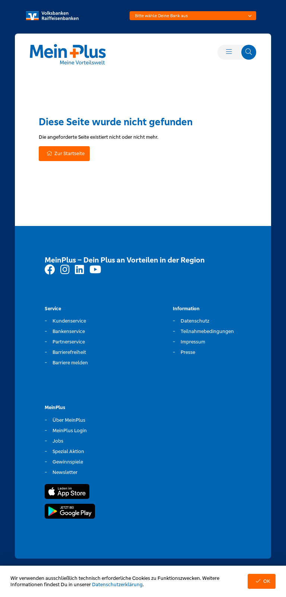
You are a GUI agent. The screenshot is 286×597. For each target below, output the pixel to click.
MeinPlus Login (70, 430)
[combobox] (193, 15)
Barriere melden (70, 362)
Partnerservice (69, 342)
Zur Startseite (64, 153)
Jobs (58, 441)
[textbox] (193, 15)
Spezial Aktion (68, 451)
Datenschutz (195, 321)
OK (261, 581)
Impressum (193, 342)
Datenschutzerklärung (117, 584)
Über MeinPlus (69, 420)
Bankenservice (69, 331)
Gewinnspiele (68, 462)
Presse (188, 352)
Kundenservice (69, 321)
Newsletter (65, 472)
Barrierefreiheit (69, 352)
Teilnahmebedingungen (207, 331)
